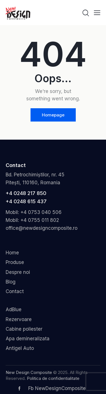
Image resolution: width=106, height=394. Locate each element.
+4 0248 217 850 (26, 193)
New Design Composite (29, 372)
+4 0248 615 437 (26, 201)
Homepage (53, 115)
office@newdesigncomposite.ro (41, 228)
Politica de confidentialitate (53, 378)
